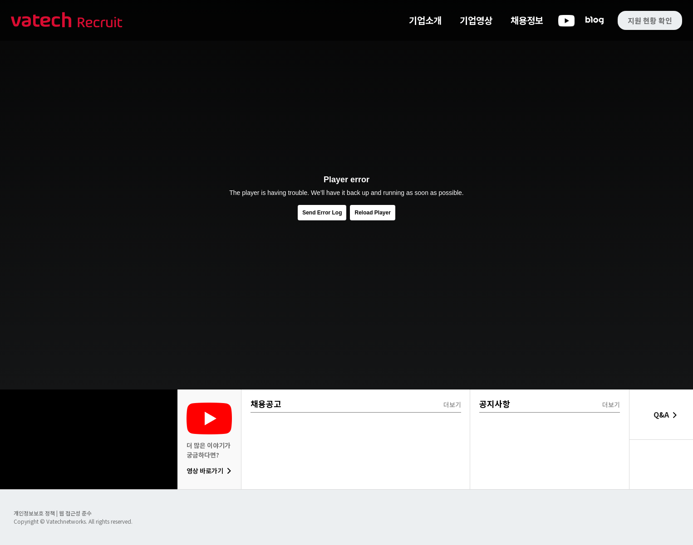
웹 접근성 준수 (75, 513)
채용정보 (527, 20)
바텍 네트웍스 (67, 20)
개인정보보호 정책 (35, 513)
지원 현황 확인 (650, 20)
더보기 (452, 404)
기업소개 (425, 20)
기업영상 (476, 20)
